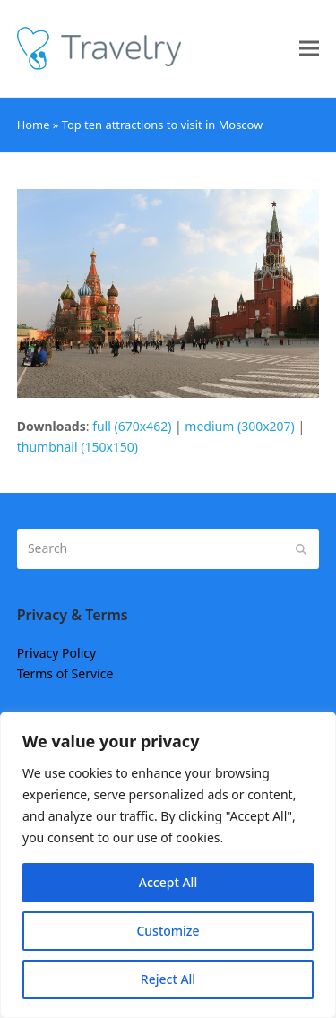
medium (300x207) (239, 426)
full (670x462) (131, 426)
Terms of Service (65, 673)
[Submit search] (301, 548)
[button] (309, 48)
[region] (168, 865)
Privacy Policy (56, 652)
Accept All (168, 882)
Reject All (168, 979)
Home (33, 124)
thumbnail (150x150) (77, 446)
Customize (167, 930)
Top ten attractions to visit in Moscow (162, 124)
